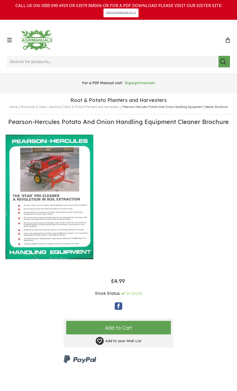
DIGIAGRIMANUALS (121, 13)
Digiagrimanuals (140, 83)
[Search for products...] (112, 61)
